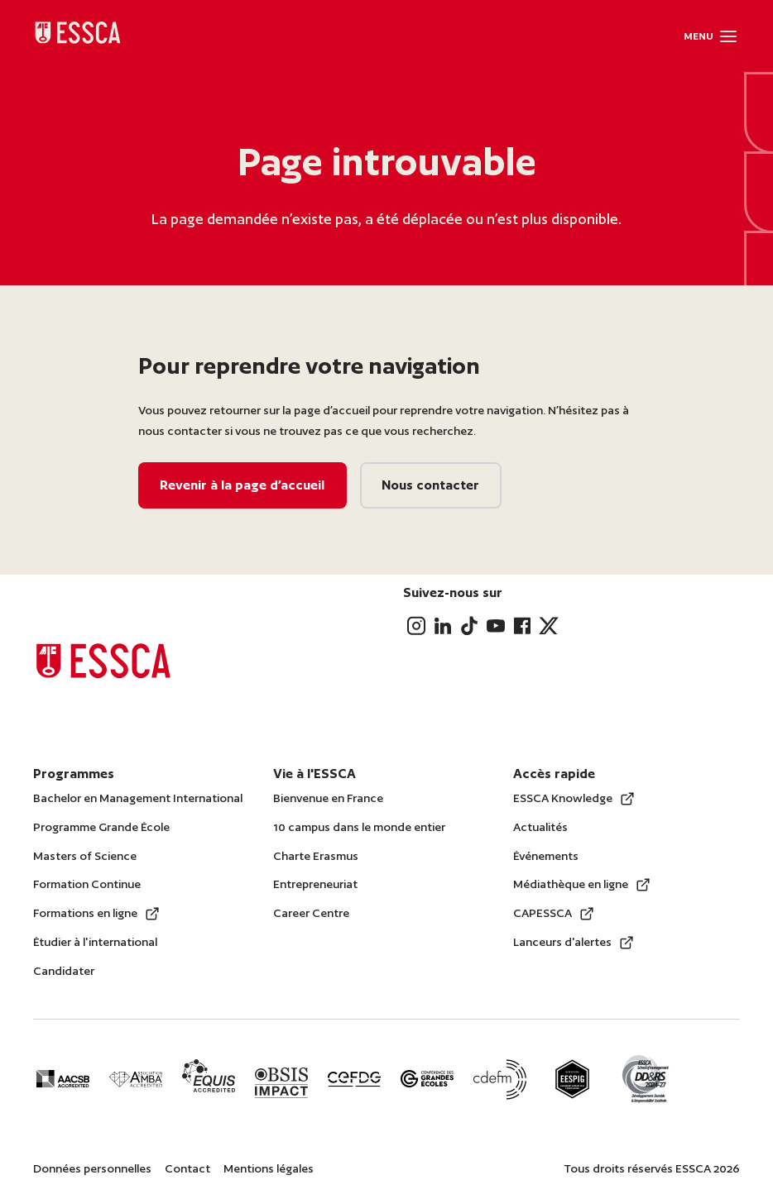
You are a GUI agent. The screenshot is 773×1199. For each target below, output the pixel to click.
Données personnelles (92, 1168)
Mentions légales (268, 1168)
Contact (187, 1168)
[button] (728, 36)
